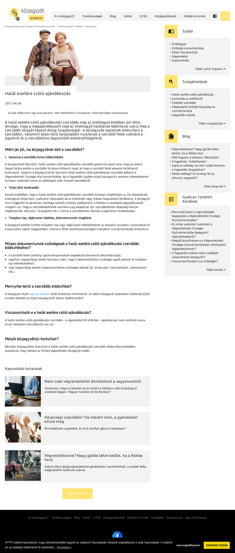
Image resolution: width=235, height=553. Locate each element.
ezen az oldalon (39, 294)
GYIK (143, 16)
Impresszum (174, 517)
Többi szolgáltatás (210, 123)
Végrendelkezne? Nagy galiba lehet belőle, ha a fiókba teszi (195, 151)
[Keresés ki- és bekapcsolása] (225, 16)
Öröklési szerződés (184, 103)
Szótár (128, 16)
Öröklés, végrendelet (86, 26)
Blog (113, 16)
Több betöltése (77, 493)
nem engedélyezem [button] (188, 545)
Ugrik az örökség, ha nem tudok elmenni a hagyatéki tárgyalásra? (198, 167)
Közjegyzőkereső (165, 16)
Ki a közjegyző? (64, 16)
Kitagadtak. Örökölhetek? (189, 162)
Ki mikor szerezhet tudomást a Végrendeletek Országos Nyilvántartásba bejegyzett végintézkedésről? (192, 230)
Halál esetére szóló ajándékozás (193, 95)
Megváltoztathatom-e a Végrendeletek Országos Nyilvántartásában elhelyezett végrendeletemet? (199, 245)
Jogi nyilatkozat (196, 517)
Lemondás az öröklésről (187, 99)
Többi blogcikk (213, 186)
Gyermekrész (180, 60)
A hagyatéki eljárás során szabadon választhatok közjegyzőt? (195, 255)
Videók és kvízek (194, 16)
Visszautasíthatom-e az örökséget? (195, 261)
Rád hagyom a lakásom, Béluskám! (195, 157)
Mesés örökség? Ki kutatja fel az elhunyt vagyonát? (193, 176)
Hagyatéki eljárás (183, 115)
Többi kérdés (214, 269)
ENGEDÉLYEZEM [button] (216, 545)
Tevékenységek (92, 16)
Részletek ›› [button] (64, 547)
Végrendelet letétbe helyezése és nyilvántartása (193, 109)
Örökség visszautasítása (188, 48)
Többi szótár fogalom (209, 68)
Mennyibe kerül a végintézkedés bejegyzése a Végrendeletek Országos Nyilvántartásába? (196, 216)
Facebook (157, 517)
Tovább (77, 391)
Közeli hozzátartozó (184, 52)
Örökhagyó (179, 44)
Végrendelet (180, 56)
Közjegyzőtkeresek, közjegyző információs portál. (30, 26)
